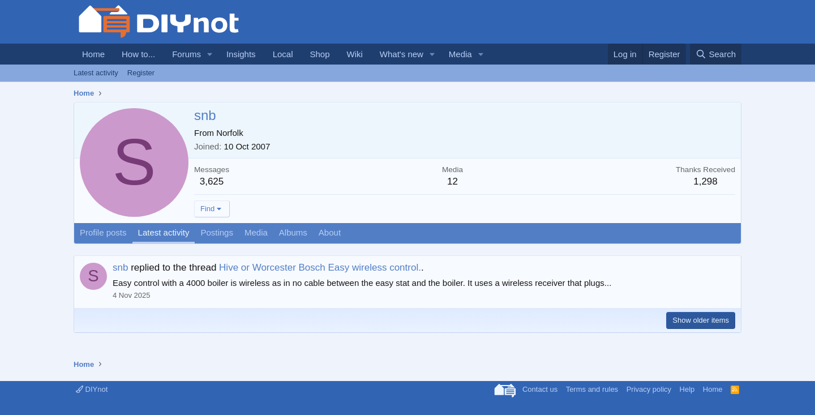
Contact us (539, 389)
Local (283, 54)
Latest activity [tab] (164, 232)
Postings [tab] (216, 232)
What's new (401, 54)
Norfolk (229, 133)
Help (687, 389)
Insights (241, 54)
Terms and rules (592, 389)
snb (120, 267)
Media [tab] (256, 232)
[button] (210, 54)
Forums (186, 54)
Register (141, 73)
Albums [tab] (293, 232)
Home (93, 54)
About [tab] (330, 232)
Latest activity (96, 73)
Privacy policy (649, 389)
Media (460, 54)
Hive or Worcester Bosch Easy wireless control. (320, 267)
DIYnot (92, 389)
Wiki (355, 54)
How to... (138, 54)
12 (452, 181)
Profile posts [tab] (103, 232)
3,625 (212, 181)
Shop (319, 54)
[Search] (715, 54)
